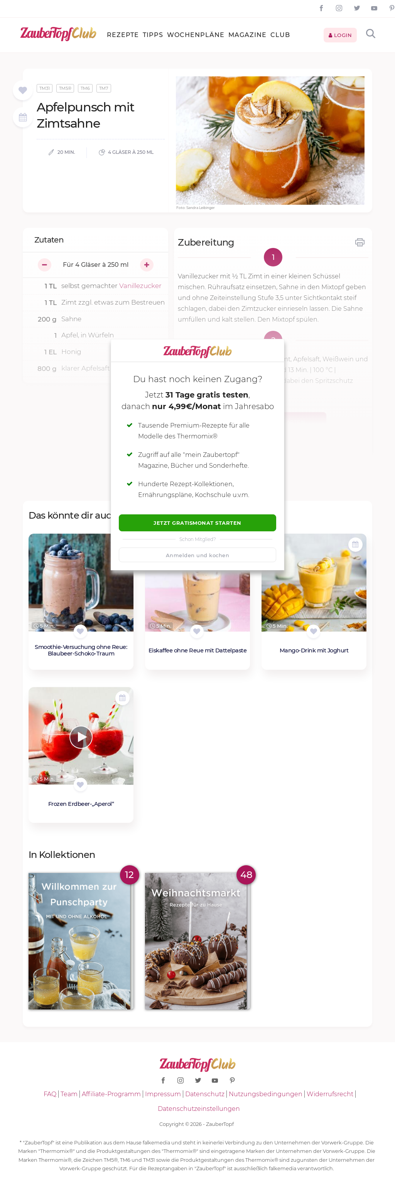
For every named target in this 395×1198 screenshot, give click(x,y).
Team (69, 1094)
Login (340, 35)
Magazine (247, 35)
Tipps (153, 35)
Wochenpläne (196, 35)
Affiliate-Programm (111, 1094)
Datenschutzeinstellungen (199, 1108)
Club (280, 35)
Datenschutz (205, 1094)
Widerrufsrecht (330, 1094)
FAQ (50, 1094)
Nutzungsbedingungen (265, 1094)
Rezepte (123, 35)
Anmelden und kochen (198, 555)
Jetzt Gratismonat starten (197, 523)
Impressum (163, 1094)
